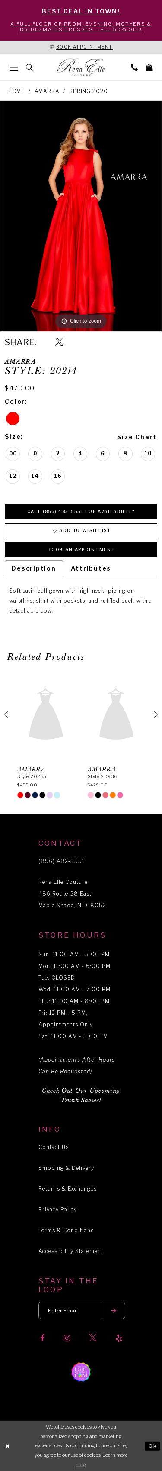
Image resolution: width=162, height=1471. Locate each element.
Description (34, 568)
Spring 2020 (88, 91)
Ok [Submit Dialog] (153, 1445)
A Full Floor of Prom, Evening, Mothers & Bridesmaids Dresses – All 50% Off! (80, 27)
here (81, 1464)
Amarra (47, 91)
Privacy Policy (57, 1209)
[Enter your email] (81, 1310)
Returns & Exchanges (67, 1188)
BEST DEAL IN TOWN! (81, 11)
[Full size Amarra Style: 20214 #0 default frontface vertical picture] (81, 216)
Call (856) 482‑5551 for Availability (81, 511)
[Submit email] (113, 1310)
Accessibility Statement (70, 1251)
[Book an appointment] (81, 47)
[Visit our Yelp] (119, 1338)
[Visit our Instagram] (67, 1338)
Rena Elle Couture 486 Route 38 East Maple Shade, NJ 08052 (72, 894)
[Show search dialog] (29, 67)
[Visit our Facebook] (42, 1338)
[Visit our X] (93, 1338)
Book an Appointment (81, 549)
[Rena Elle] (81, 67)
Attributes (91, 568)
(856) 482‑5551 (61, 861)
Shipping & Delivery (66, 1168)
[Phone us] (134, 67)
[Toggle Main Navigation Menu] (14, 67)
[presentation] (46, 714)
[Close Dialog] (8, 1446)
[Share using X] (59, 342)
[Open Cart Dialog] (149, 67)
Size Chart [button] (137, 437)
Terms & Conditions (66, 1230)
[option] (81, 216)
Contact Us (53, 1147)
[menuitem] (14, 67)
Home (16, 91)
